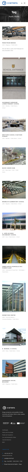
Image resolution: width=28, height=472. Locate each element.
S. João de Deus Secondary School (9, 234)
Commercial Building (6, 319)
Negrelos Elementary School (13, 202)
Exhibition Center (8, 315)
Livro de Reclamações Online (9, 437)
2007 (3, 237)
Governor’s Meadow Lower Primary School (10, 103)
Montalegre (21, 270)
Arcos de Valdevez (10, 317)
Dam (13, 170)
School (3, 108)
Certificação (5, 430)
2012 (3, 170)
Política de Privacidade (7, 432)
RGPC (3, 442)
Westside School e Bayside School (12, 135)
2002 (3, 384)
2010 (3, 204)
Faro (7, 237)
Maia (7, 351)
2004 (3, 270)
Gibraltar (8, 106)
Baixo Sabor (8, 170)
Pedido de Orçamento (7, 435)
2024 (3, 45)
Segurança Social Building (9, 381)
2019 (3, 138)
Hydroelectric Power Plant (12, 270)
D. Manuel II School (9, 349)
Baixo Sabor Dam (8, 168)
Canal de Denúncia (6, 440)
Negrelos (8, 204)
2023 (3, 106)
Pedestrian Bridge (9, 43)
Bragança (8, 45)
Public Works (14, 45)
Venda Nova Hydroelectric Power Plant (12, 267)
